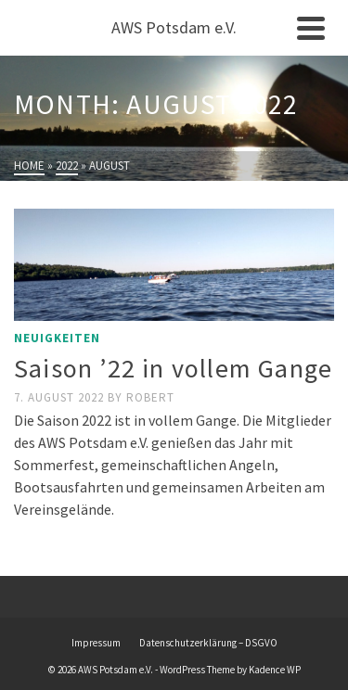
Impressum (96, 642)
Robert (150, 397)
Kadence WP (275, 669)
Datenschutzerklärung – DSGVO (208, 642)
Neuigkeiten (57, 338)
